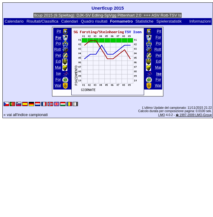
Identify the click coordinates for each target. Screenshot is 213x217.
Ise (58, 73)
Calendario (14, 21)
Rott (57, 49)
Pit (59, 31)
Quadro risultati (94, 21)
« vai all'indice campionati (26, 114)
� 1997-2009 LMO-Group (194, 115)
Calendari (69, 21)
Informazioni (200, 21)
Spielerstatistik (169, 21)
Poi (58, 43)
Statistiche (144, 21)
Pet (58, 55)
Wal (58, 85)
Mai (58, 67)
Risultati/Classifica (42, 21)
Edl (58, 61)
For (58, 79)
